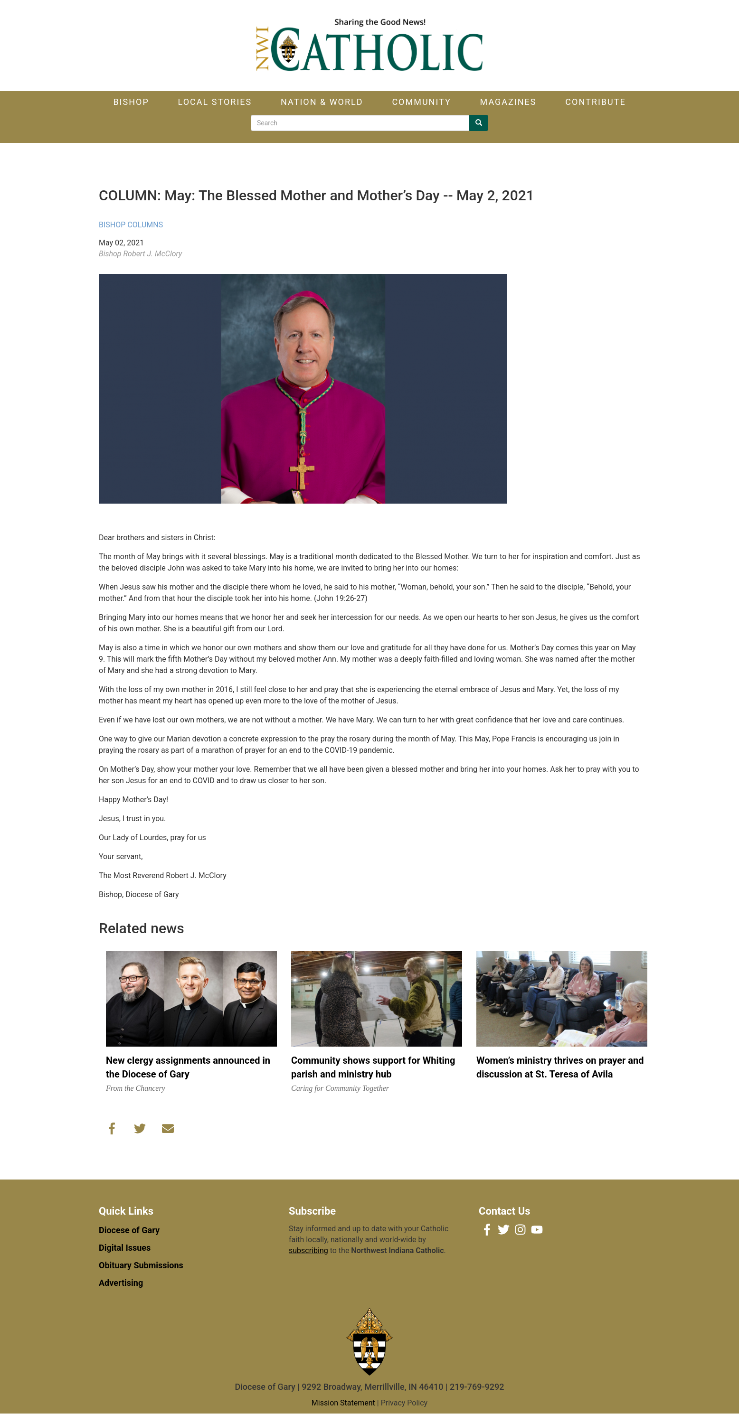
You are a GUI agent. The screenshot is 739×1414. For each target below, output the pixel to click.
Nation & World (322, 102)
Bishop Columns (131, 224)
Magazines (508, 102)
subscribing (308, 1250)
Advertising (121, 1283)
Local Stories (215, 102)
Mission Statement (343, 1402)
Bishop (131, 102)
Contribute (595, 102)
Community (421, 102)
